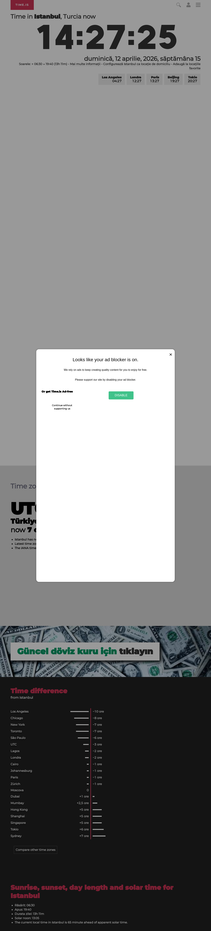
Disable (121, 395)
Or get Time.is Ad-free (57, 391)
